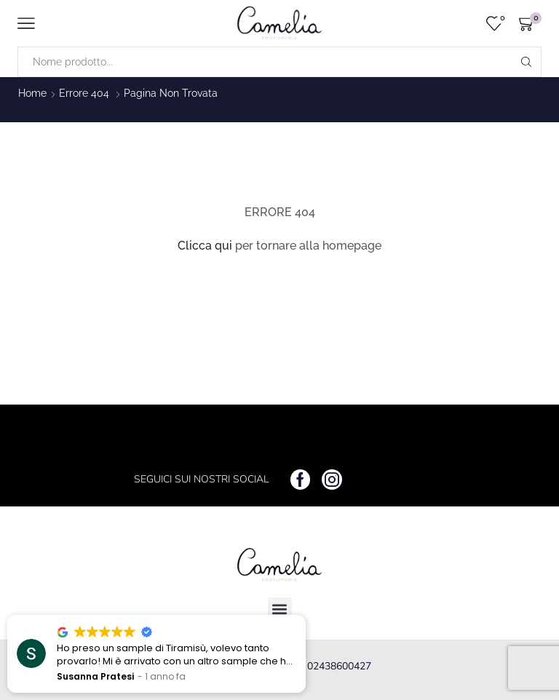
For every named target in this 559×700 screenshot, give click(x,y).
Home (32, 93)
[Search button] (526, 61)
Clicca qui (205, 245)
